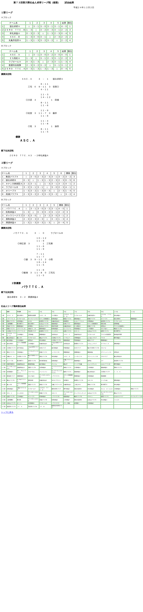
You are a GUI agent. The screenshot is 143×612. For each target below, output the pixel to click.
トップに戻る (7, 412)
